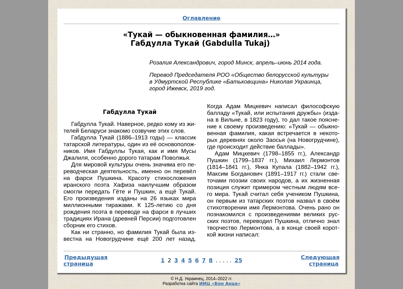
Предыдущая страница (85, 260)
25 (238, 260)
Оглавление (201, 18)
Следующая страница (320, 260)
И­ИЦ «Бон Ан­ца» (219, 283)
